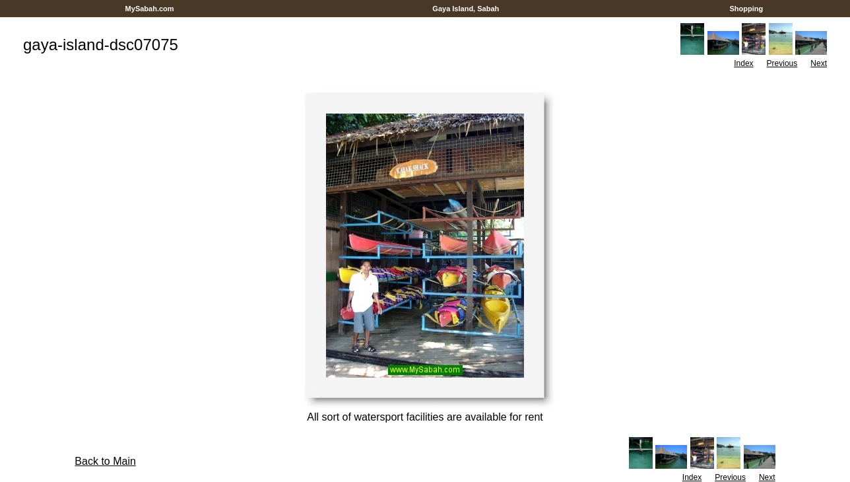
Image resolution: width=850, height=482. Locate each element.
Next (818, 63)
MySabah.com (149, 9)
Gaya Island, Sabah (465, 9)
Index (743, 63)
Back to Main (105, 461)
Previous (782, 63)
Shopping (746, 9)
